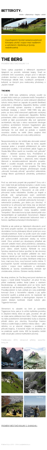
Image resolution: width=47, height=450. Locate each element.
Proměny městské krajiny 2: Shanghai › (19, 426)
